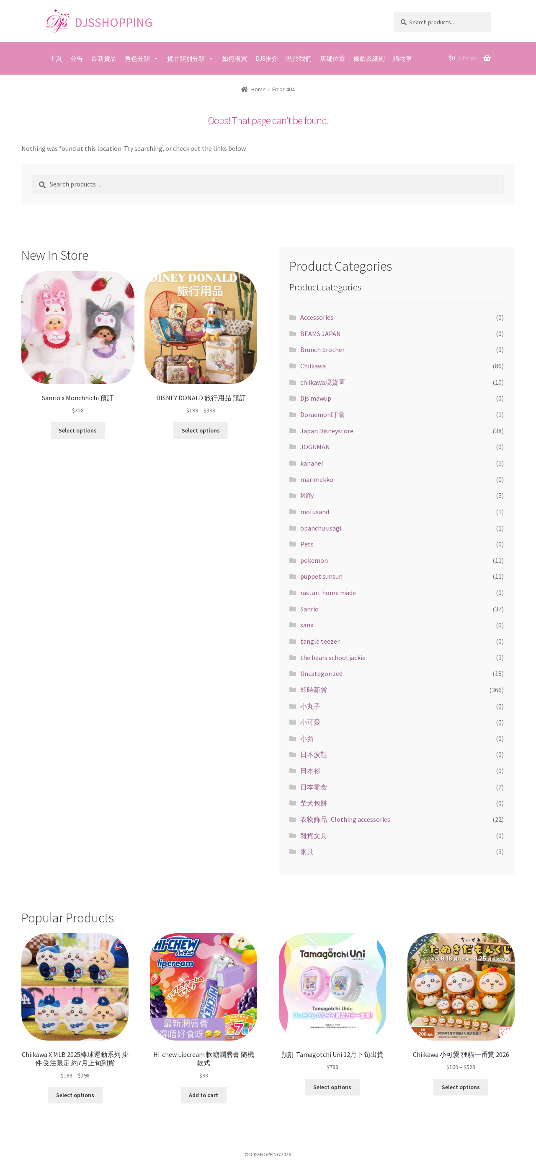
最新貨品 (103, 58)
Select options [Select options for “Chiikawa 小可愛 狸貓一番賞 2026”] (461, 1086)
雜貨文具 (313, 835)
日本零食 (313, 787)
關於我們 (299, 58)
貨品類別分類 (186, 58)
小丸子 (310, 706)
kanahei (311, 463)
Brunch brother (322, 349)
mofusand (314, 512)
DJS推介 (266, 58)
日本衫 (310, 770)
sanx (306, 625)
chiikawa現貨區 (322, 382)
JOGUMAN (315, 447)
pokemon (314, 560)
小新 (307, 738)
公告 (76, 58)
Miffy (307, 495)
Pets (307, 544)
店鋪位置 (332, 58)
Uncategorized (321, 673)
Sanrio (309, 609)
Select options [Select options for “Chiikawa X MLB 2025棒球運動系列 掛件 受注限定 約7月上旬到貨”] (75, 1094)
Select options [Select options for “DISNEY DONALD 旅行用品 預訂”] (201, 429)
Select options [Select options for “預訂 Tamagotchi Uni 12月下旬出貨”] (332, 1086)
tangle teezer (320, 641)
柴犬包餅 (313, 803)
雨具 (307, 851)
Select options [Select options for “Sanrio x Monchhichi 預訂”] (78, 429)
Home (258, 89)
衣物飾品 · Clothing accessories (345, 819)
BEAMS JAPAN (320, 333)
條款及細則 (369, 58)
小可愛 (310, 722)
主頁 (55, 58)
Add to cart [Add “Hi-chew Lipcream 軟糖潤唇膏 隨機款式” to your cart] (203, 1094)
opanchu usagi (320, 528)
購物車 (402, 58)
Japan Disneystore (326, 431)
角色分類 (137, 58)
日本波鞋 (313, 754)
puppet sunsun (321, 576)
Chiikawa (313, 366)
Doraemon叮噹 (322, 414)
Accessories (316, 317)
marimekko (316, 479)
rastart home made (328, 592)
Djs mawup (315, 398)
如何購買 (234, 58)
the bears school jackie (333, 657)
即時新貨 (313, 690)
